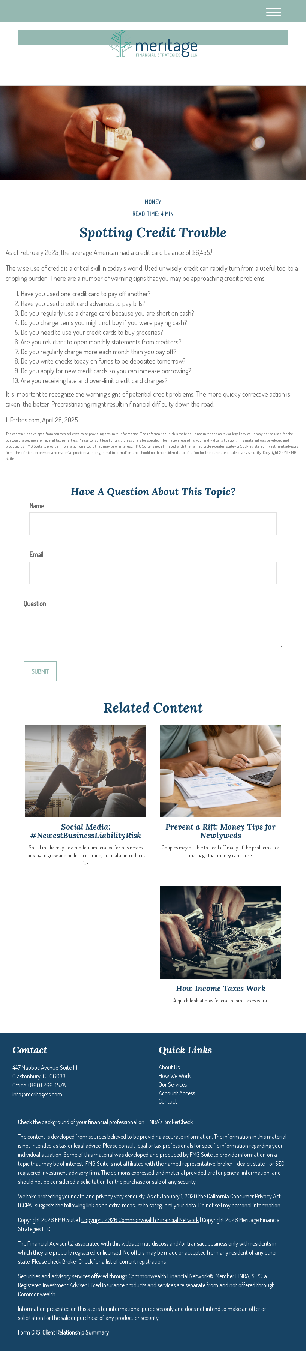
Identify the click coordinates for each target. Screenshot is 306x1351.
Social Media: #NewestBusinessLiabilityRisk (85, 831)
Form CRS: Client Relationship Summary (63, 1332)
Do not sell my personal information (239, 1205)
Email (36, 554)
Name (36, 506)
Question (35, 603)
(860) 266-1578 (218, 73)
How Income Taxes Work (221, 988)
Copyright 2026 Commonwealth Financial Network (140, 1220)
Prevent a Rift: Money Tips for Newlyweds (220, 831)
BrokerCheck (178, 1122)
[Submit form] (40, 671)
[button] (169, 1067)
